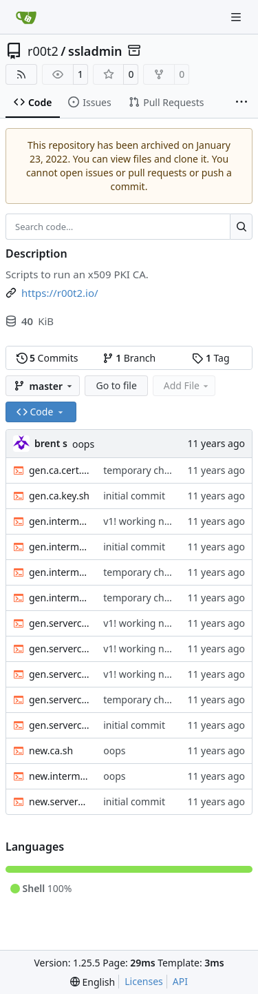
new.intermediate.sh (59, 776)
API (180, 981)
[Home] (26, 17)
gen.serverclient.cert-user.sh (59, 648)
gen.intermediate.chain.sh (59, 546)
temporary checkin (145, 470)
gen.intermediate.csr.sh (59, 572)
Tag (210, 357)
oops (83, 444)
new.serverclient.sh (59, 801)
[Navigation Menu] (237, 17)
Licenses (144, 981)
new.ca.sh (51, 750)
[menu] (92, 981)
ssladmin (95, 51)
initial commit (134, 495)
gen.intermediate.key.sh (59, 597)
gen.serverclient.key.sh (59, 725)
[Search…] (241, 227)
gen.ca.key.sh (59, 495)
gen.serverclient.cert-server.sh (59, 623)
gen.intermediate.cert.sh (59, 521)
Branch (129, 357)
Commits (47, 357)
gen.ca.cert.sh (59, 470)
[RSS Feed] (21, 74)
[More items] (241, 102)
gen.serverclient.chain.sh (59, 674)
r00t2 (43, 51)
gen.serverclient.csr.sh (59, 699)
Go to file (116, 385)
